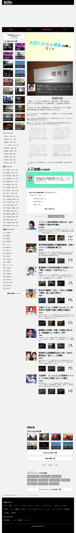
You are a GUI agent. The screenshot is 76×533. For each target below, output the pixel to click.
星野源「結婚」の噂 (12, 211)
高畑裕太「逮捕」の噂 (11, 172)
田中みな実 (9, 282)
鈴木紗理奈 (41, 227)
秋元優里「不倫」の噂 (9, 156)
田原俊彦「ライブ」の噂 (10, 139)
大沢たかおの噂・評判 (50, 453)
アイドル (16, 505)
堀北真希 (8, 241)
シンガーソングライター (27, 505)
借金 (61, 98)
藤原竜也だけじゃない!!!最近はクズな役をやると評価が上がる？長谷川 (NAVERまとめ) (62, 156)
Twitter (44, 465)
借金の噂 (50, 178)
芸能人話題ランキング (14, 293)
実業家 (5, 509)
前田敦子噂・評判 (70, 368)
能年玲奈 (9, 285)
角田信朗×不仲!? (43, 480)
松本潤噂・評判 (70, 282)
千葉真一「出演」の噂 (9, 136)
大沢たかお (55, 98)
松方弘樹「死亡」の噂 (12, 202)
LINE (56, 465)
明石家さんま (9, 253)
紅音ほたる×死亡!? (54, 480)
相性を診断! (60, 216)
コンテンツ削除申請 (17, 520)
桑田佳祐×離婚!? (56, 476)
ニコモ (47, 509)
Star (11, 29)
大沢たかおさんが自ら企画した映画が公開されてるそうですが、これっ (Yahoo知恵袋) (38, 139)
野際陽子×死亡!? (45, 476)
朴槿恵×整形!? (65, 480)
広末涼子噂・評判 (70, 322)
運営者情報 (7, 520)
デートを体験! (52, 216)
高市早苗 (41, 250)
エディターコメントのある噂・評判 (50, 489)
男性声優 (13, 512)
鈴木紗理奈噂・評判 (70, 238)
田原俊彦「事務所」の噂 (10, 151)
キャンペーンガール (57, 509)
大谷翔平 (41, 381)
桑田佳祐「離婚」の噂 (12, 213)
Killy (4, 495)
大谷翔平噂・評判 (70, 391)
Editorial (47, 29)
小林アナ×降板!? (43, 483)
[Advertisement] (38, 16)
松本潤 (40, 272)
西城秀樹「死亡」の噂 (11, 181)
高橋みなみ (9, 247)
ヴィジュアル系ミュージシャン (35, 509)
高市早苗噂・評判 (70, 260)
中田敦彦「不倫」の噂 (12, 222)
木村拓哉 (9, 273)
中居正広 (9, 268)
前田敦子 (41, 358)
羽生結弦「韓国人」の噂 (13, 208)
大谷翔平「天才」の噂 (11, 170)
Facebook (50, 465)
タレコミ (27, 520)
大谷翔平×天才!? (54, 483)
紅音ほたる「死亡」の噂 (12, 190)
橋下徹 (8, 270)
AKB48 (23, 509)
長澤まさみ (9, 279)
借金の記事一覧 (50, 458)
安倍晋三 (8, 256)
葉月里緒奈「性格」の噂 (10, 148)
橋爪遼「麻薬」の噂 (12, 219)
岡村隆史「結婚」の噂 (12, 216)
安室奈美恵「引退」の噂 (12, 175)
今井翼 (40, 335)
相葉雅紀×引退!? (32, 483)
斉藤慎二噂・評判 (70, 300)
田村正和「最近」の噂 (9, 159)
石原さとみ (9, 259)
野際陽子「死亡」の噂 (12, 196)
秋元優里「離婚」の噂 (9, 154)
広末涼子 (41, 312)
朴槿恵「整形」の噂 (12, 205)
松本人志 (8, 250)
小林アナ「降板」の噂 (11, 193)
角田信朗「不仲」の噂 (11, 184)
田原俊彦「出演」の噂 (9, 142)
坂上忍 (8, 288)
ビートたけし (10, 265)
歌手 (5, 505)
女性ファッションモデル (61, 505)
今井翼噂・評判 (70, 345)
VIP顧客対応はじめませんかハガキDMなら (14, 36)
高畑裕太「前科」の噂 (12, 225)
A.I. (65, 29)
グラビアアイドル (47, 505)
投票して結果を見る (50, 208)
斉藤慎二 (41, 295)
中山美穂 (8, 232)
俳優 (10, 505)
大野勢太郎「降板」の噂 (13, 199)
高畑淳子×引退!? (32, 480)
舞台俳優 (67, 509)
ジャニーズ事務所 (14, 509)
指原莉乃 (8, 238)
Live (29, 29)
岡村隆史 (9, 276)
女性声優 (6, 512)
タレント (38, 505)
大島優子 (9, 262)
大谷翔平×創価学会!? (33, 476)
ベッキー (8, 244)
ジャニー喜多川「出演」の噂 (11, 145)
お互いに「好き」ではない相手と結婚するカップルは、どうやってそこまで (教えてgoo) (38, 156)
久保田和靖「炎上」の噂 (12, 178)
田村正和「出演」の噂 (9, 162)
